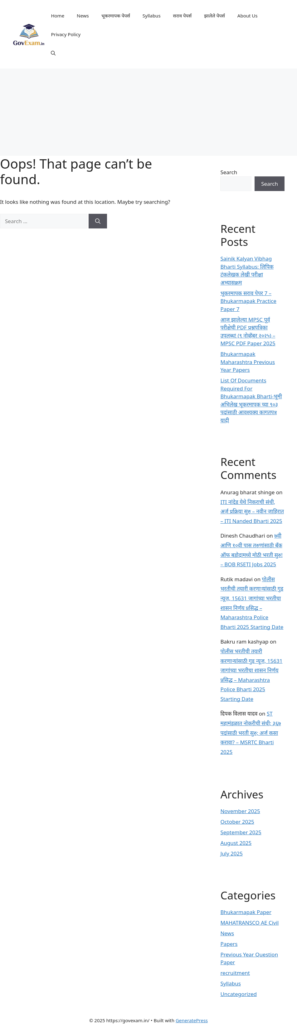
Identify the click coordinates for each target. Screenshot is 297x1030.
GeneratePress (192, 1020)
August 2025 (235, 842)
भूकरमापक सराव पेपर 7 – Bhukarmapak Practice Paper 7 (248, 301)
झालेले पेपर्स (214, 15)
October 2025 (237, 821)
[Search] (98, 221)
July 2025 (231, 853)
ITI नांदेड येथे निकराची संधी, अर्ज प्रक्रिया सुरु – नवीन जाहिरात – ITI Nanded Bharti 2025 (252, 511)
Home (57, 15)
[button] (53, 53)
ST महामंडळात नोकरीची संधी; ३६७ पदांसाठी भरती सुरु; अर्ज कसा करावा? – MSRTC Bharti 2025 (250, 732)
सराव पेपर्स (182, 15)
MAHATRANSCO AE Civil (249, 922)
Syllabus (152, 15)
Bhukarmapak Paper (245, 912)
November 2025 (240, 811)
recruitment (235, 972)
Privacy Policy (65, 34)
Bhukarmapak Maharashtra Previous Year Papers (247, 361)
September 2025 (240, 832)
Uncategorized (238, 994)
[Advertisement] (148, 112)
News (83, 15)
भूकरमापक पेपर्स (115, 15)
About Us (247, 15)
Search (228, 172)
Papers (228, 943)
